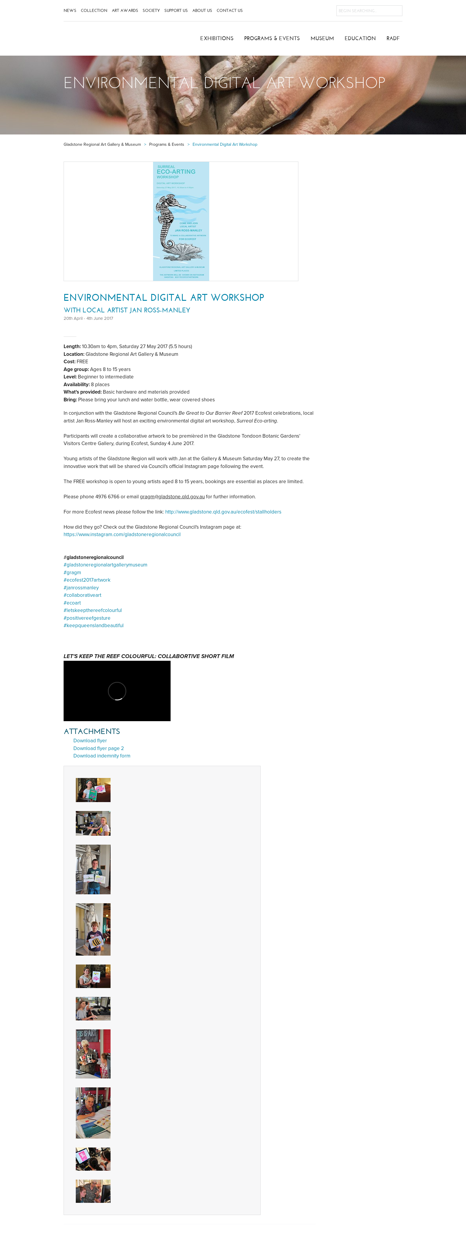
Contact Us (230, 10)
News (70, 10)
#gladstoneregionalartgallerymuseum (105, 565)
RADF (393, 38)
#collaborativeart (82, 595)
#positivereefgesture (87, 618)
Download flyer (90, 741)
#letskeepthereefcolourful (93, 610)
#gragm (72, 572)
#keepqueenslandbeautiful (94, 625)
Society (151, 10)
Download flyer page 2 (98, 748)
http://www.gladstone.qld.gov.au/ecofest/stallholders (223, 512)
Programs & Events (272, 38)
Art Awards (125, 10)
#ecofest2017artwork (87, 580)
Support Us (176, 10)
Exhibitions (217, 38)
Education (360, 38)
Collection (94, 10)
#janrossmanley (81, 588)
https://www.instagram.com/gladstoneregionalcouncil (122, 534)
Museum (322, 38)
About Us (202, 10)
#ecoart (72, 603)
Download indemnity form (101, 756)
